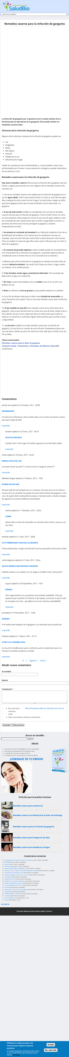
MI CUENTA (5, 904)
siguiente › (33, 660)
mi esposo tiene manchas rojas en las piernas (19, 860)
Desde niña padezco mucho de (14, 883)
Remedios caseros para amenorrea (28, 805)
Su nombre (6, 671)
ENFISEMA (8, 862)
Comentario (7, 689)
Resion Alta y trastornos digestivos (15, 868)
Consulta (7, 887)
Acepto (51, 1045)
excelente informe (10, 879)
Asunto (5, 680)
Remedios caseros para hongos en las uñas (31, 837)
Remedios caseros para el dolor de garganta (21, 343)
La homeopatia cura (11, 898)
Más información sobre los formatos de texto (43, 708)
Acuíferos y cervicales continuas (15, 881)
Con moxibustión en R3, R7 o (14, 885)
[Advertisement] (21, 47)
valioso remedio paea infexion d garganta (20, 566)
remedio (8, 589)
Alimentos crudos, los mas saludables (16, 889)
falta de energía (9, 866)
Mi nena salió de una (10, 484)
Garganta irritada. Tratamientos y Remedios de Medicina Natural (29, 346)
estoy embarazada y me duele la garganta (20, 542)
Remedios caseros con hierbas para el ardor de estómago (37, 815)
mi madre (6, 618)
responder (6, 425)
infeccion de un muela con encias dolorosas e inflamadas (22, 870)
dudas (6, 900)
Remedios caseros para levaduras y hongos (31, 847)
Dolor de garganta (13, 437)
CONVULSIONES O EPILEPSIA (14, 894)
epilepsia (7, 891)
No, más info (51, 1050)
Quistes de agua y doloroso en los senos (17, 875)
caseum (7, 864)
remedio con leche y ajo (12, 461)
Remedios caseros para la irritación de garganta (33, 826)
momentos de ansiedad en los (14, 873)
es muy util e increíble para (13, 642)
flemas (8, 516)
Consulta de (8, 877)
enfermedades (8, 411)
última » (43, 660)
